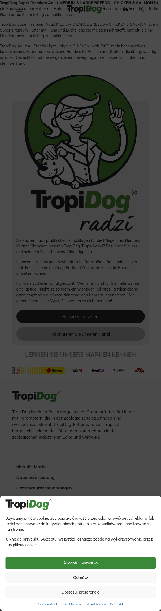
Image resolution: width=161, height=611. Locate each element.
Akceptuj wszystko (80, 562)
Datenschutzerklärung (88, 604)
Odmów (80, 577)
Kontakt (116, 604)
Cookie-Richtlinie (52, 604)
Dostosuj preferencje (80, 592)
